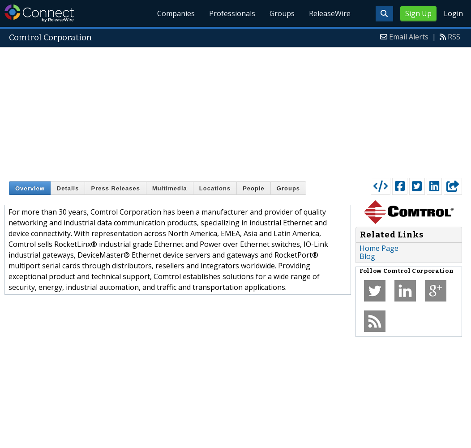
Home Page (379, 248)
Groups (282, 13)
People (254, 188)
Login (453, 13)
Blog (367, 256)
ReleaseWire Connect (39, 13)
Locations (215, 188)
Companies (176, 13)
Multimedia (169, 188)
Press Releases (115, 188)
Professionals (233, 13)
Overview (30, 188)
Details (68, 188)
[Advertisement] (235, 110)
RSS (454, 37)
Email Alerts (408, 37)
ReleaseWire (330, 13)
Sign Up (418, 13)
